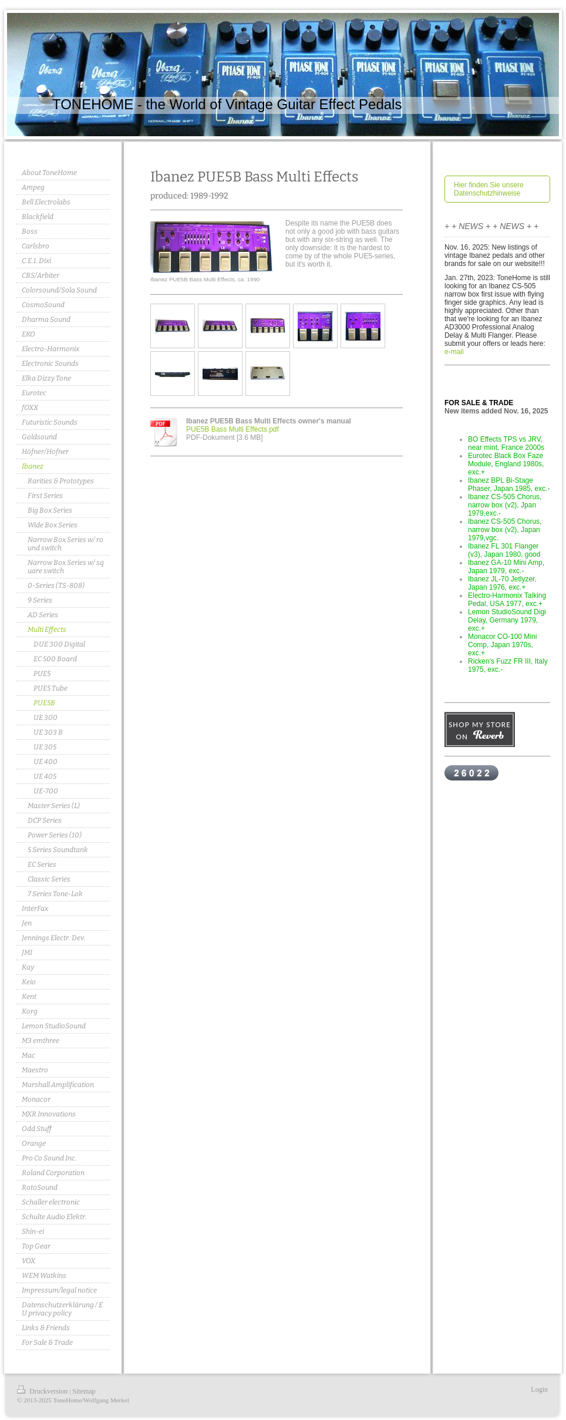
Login (539, 1389)
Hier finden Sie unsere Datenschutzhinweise (489, 189)
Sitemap (83, 1391)
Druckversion (43, 1391)
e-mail (454, 352)
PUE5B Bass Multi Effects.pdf (232, 429)
